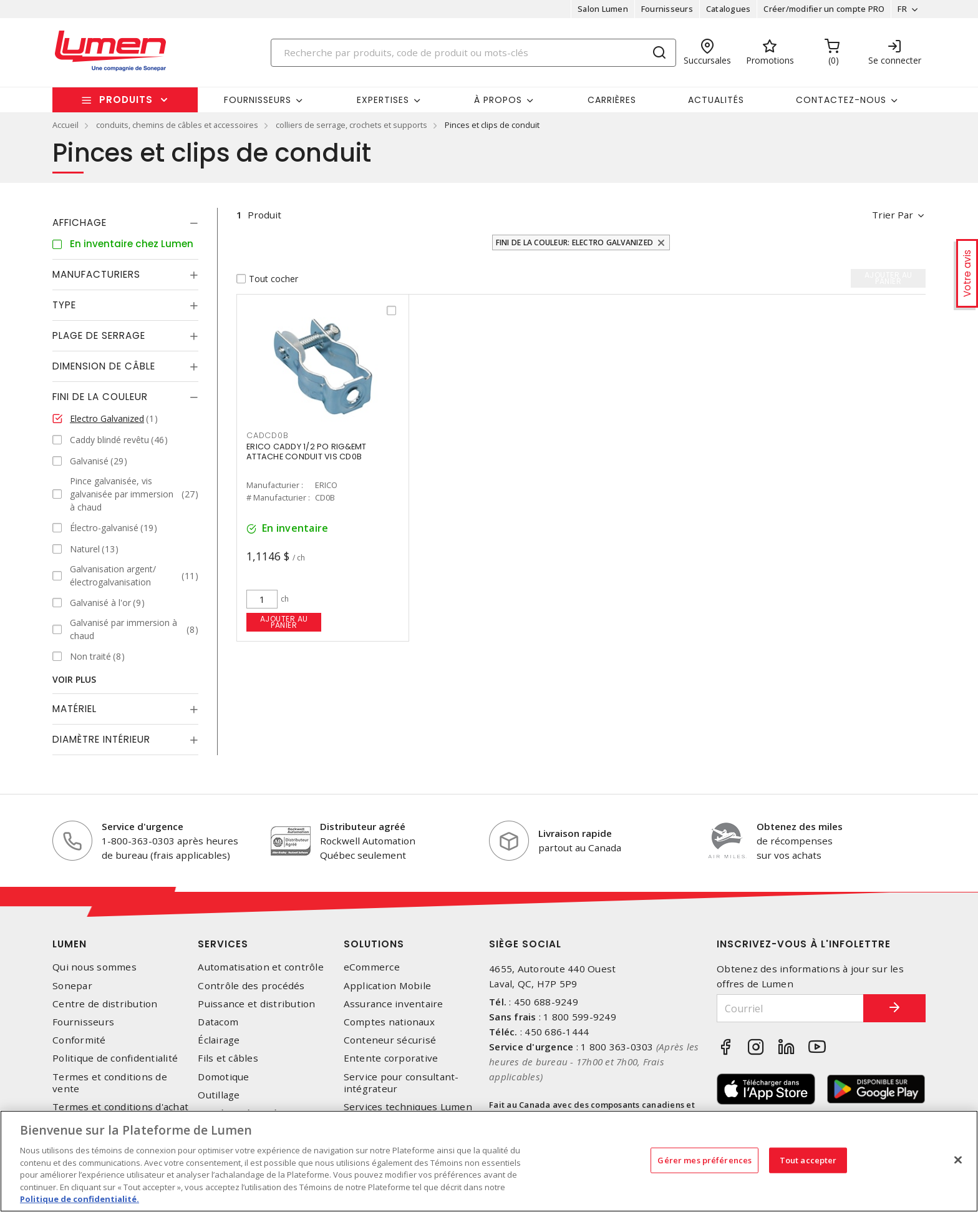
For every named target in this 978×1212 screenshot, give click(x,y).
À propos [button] (498, 100)
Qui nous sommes (94, 967)
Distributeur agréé (362, 826)
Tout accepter (808, 1159)
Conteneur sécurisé (390, 1040)
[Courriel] (790, 1008)
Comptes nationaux (389, 1022)
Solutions (374, 944)
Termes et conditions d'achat (120, 1107)
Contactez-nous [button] (841, 100)
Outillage (219, 1095)
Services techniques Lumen (408, 1107)
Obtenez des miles (800, 826)
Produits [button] (126, 99)
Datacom (218, 1022)
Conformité (79, 1040)
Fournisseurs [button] (257, 100)
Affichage (79, 222)
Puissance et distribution (256, 1004)
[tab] (125, 222)
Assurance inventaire (393, 1004)
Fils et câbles (228, 1058)
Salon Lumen (603, 8)
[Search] (473, 53)
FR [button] (902, 8)
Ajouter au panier (284, 621)
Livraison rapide (575, 833)
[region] (489, 1161)
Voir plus (74, 679)
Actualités (716, 100)
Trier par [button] (892, 214)
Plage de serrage (98, 335)
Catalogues (728, 8)
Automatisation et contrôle (261, 967)
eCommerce (372, 967)
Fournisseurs (667, 8)
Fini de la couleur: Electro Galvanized (575, 242)
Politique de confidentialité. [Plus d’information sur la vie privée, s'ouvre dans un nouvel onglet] (79, 1199)
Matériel (74, 708)
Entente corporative (391, 1058)
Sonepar (72, 986)
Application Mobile (388, 986)
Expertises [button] (383, 100)
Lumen (69, 944)
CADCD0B (267, 435)
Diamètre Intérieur (101, 739)
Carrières (612, 100)
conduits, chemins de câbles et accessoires (177, 124)
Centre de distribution (105, 1004)
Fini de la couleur (100, 396)
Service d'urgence (142, 826)
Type (64, 304)
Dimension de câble (103, 366)
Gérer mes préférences (704, 1159)
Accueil (65, 124)
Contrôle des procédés (251, 986)
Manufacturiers (96, 274)
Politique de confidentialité (115, 1058)
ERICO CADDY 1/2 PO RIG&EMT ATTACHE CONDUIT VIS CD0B (306, 451)
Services (223, 944)
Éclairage (219, 1040)
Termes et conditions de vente (109, 1083)
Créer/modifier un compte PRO (823, 8)
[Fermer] (958, 1159)
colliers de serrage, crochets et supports (351, 124)
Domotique (223, 1077)
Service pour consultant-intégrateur (401, 1083)
